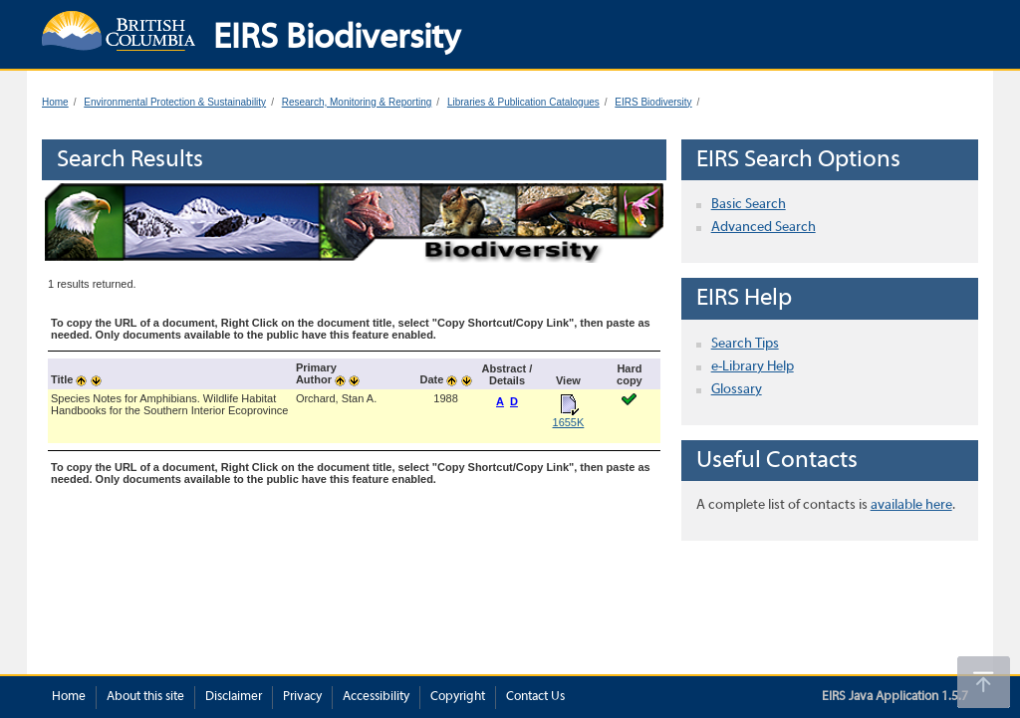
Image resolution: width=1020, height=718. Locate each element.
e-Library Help (752, 366)
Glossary (736, 389)
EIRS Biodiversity (653, 102)
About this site (145, 697)
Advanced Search (763, 227)
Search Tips (745, 344)
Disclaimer (233, 697)
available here (911, 505)
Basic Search (748, 204)
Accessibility (376, 697)
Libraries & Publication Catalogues (523, 102)
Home (55, 102)
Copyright (457, 697)
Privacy (302, 697)
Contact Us (535, 697)
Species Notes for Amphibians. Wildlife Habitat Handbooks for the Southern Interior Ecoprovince (169, 404)
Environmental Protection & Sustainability (175, 102)
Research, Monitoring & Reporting (357, 102)
